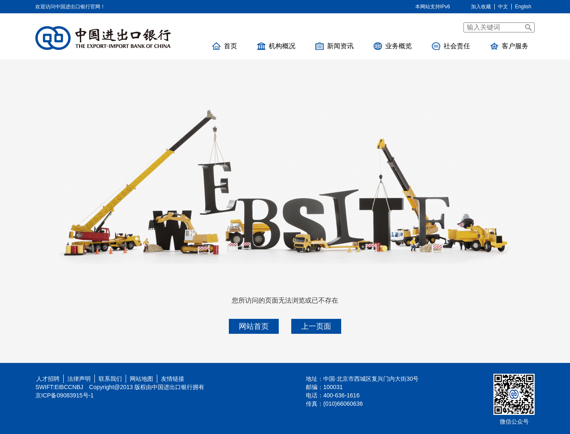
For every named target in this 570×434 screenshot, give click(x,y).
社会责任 (451, 46)
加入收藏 (481, 7)
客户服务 (509, 46)
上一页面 (316, 326)
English (523, 7)
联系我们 (110, 378)
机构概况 (276, 46)
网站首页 (254, 326)
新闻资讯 (334, 46)
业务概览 (393, 46)
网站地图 (141, 378)
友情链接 (172, 378)
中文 (503, 7)
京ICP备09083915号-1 (64, 395)
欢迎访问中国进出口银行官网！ (70, 7)
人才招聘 (46, 378)
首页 (224, 46)
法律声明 (79, 378)
